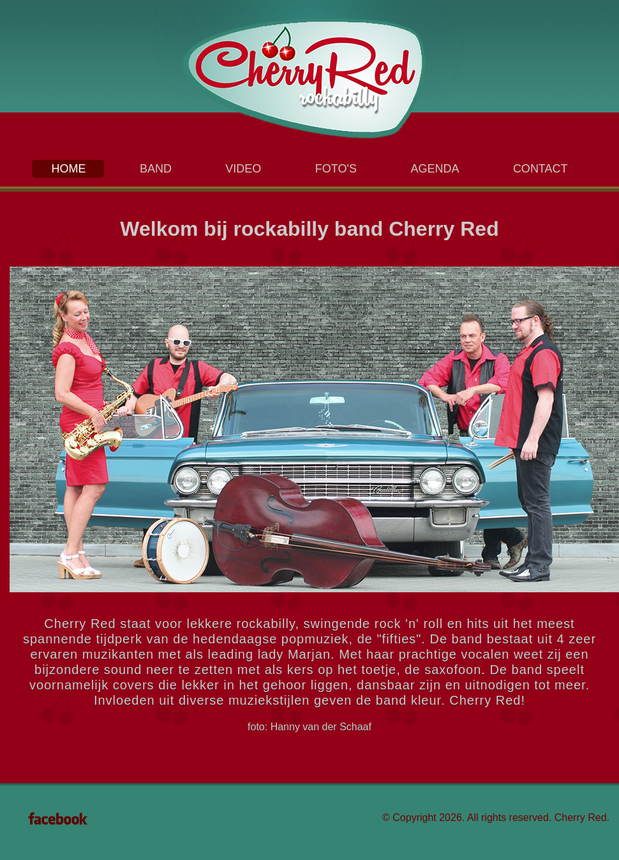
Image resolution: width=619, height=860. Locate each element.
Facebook (57, 818)
